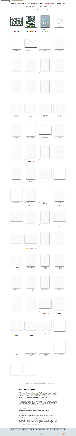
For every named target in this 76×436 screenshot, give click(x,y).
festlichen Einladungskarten (32, 394)
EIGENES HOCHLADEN (17, 1)
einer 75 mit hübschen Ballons (44, 391)
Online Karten (27, 3)
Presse (64, 429)
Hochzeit (41, 3)
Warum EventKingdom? (24, 429)
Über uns (17, 429)
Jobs (60, 429)
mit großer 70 (25, 393)
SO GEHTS (12, 429)
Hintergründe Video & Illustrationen (42, 429)
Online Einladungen (21, 3)
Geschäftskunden (13, 3)
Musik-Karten (32, 429)
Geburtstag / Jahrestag (35, 3)
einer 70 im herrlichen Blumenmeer (37, 393)
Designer (64, 3)
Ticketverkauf (55, 429)
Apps (51, 429)
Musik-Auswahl (52, 3)
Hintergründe (59, 3)
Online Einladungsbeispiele (24, 408)
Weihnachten (47, 3)
